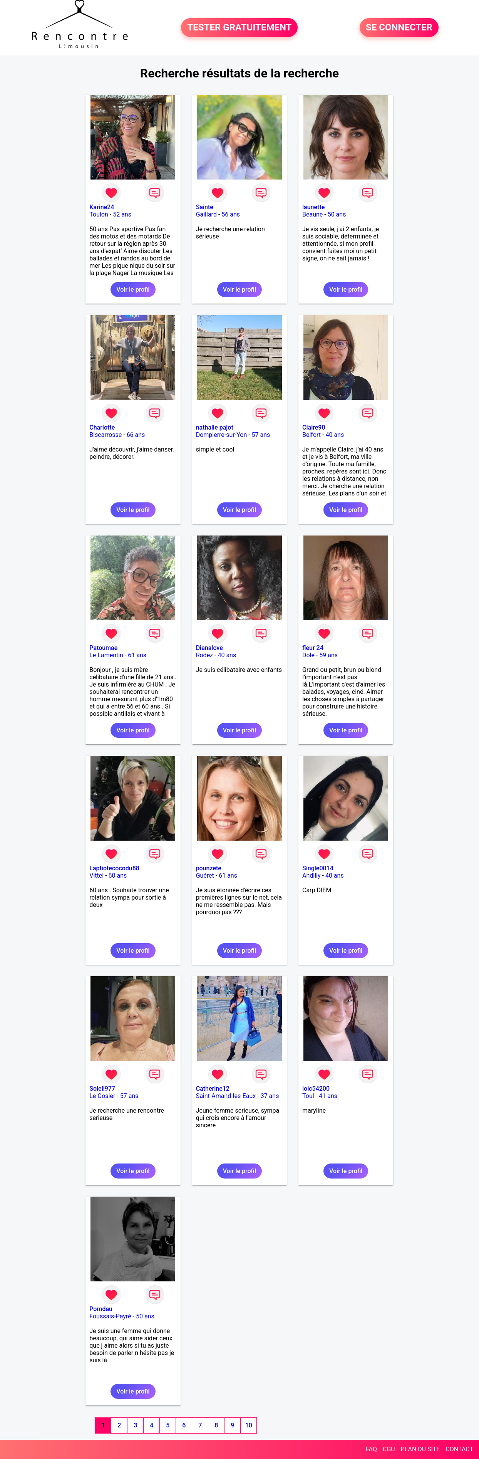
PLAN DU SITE (420, 1449)
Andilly (311, 875)
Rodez (204, 655)
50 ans (337, 214)
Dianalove (209, 647)
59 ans (328, 655)
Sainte (204, 207)
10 (248, 1425)
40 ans (334, 434)
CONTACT (459, 1449)
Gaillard (206, 214)
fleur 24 (312, 647)
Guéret (205, 875)
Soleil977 (102, 1088)
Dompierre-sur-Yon (221, 434)
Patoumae (103, 647)
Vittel (96, 875)
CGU (389, 1449)
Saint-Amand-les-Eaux (226, 1096)
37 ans (270, 1096)
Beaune (312, 214)
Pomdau (100, 1309)
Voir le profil (132, 289)
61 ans (137, 655)
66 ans (136, 434)
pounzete (208, 868)
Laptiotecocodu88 (114, 868)
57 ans (261, 434)
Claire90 (313, 427)
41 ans (328, 1096)
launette (313, 207)
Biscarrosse (105, 434)
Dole (308, 655)
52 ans (122, 214)
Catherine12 (212, 1088)
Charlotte (102, 427)
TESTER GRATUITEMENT (239, 27)
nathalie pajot (214, 427)
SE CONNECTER (399, 27)
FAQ (371, 1449)
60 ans (118, 875)
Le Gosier (102, 1096)
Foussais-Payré (110, 1316)
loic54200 (316, 1088)
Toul (308, 1096)
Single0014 (317, 868)
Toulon (98, 214)
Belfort (311, 434)
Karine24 (101, 207)
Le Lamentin (106, 655)
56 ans (230, 214)
